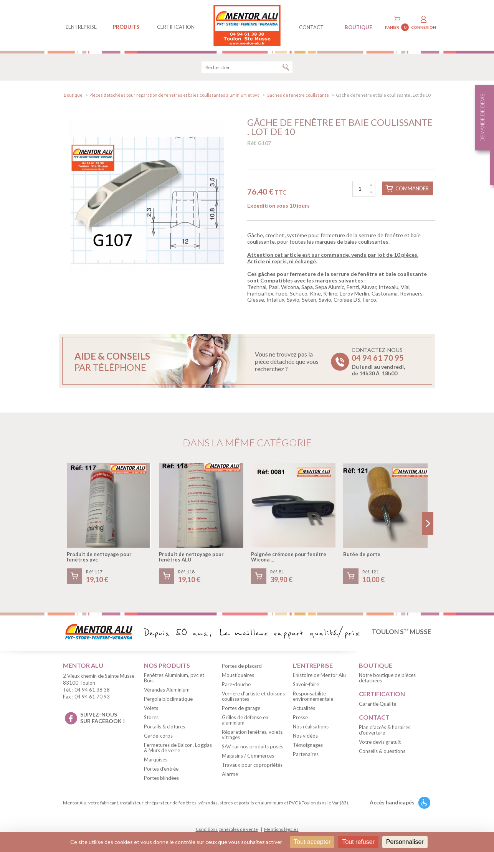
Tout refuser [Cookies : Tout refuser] (358, 842)
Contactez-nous (378, 361)
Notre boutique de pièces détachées (387, 678)
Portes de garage (241, 708)
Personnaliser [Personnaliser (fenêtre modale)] (405, 842)
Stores (151, 717)
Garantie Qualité (377, 704)
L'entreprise (81, 27)
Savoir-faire (306, 684)
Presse (300, 717)
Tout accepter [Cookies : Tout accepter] (312, 842)
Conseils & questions (382, 751)
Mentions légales (281, 829)
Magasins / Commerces (248, 756)
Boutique (73, 94)
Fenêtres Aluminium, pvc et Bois (174, 678)
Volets (151, 708)
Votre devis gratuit (380, 742)
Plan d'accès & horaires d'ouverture (384, 730)
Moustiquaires (238, 675)
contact (311, 27)
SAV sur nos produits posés (252, 746)
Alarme (230, 774)
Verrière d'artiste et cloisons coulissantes (253, 696)
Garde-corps (158, 736)
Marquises (155, 759)
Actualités (304, 708)
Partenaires (306, 754)
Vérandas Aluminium (167, 690)
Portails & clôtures (164, 726)
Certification (176, 27)
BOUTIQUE (358, 27)
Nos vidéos (305, 736)
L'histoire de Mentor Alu (319, 675)
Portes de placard (242, 666)
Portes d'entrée (161, 769)
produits (126, 27)
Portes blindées (161, 778)
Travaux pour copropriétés (252, 765)
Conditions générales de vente (227, 829)
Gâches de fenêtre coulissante (297, 94)
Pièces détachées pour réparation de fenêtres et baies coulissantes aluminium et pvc (174, 94)
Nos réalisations (311, 726)
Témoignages (308, 745)
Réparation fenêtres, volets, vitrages (253, 734)
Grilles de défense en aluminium (245, 720)
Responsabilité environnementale (313, 696)
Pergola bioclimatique (168, 699)
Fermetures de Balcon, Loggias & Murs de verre (178, 747)
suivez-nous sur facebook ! (102, 717)
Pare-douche (236, 684)
